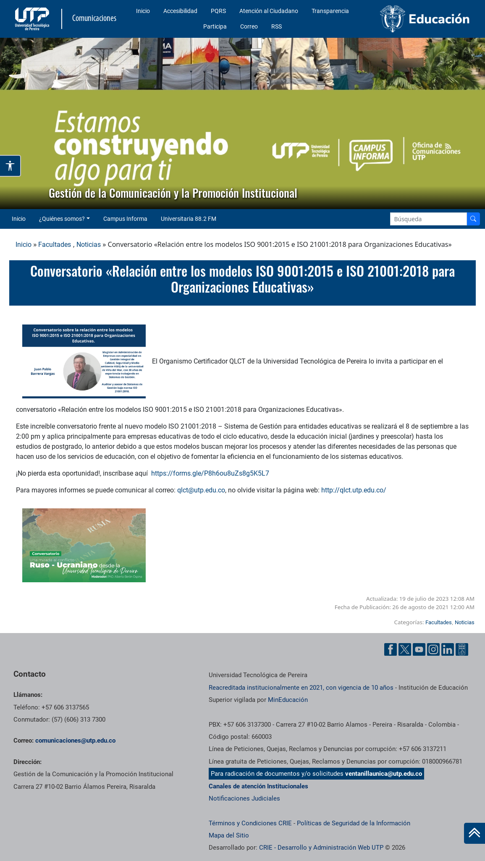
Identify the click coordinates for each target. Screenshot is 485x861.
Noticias (88, 245)
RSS (276, 26)
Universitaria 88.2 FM (188, 218)
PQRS (218, 11)
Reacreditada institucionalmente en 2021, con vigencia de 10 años (301, 687)
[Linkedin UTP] (447, 649)
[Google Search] (428, 218)
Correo (249, 26)
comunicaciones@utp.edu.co (75, 740)
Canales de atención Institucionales (258, 786)
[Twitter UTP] (404, 649)
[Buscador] (473, 218)
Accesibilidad (180, 11)
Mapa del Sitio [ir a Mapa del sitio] (229, 835)
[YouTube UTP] (419, 649)
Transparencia (330, 11)
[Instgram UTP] (433, 649)
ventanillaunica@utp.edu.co (383, 773)
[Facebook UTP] (390, 649)
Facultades (54, 245)
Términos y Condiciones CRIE (250, 823)
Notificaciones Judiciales (244, 798)
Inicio (143, 11)
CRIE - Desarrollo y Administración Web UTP (321, 847)
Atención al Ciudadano (268, 11)
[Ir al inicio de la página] (474, 833)
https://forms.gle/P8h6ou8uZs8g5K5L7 (210, 473)
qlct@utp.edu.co (201, 490)
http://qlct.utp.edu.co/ (354, 490)
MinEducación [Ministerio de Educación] (288, 700)
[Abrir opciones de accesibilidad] (10, 166)
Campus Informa (125, 218)
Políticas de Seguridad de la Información (353, 823)
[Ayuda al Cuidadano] (462, 649)
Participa (215, 26)
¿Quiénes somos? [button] (62, 218)
